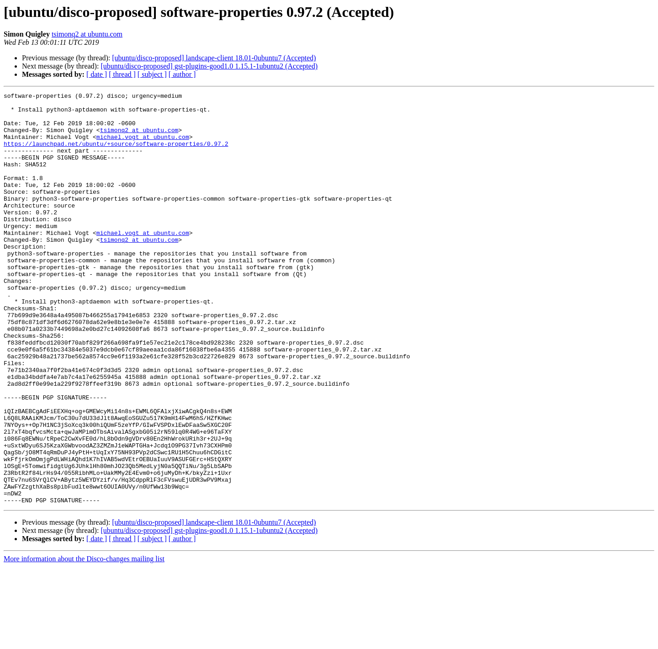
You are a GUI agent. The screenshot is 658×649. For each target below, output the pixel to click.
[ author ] (182, 74)
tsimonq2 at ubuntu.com (87, 34)
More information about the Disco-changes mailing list (84, 641)
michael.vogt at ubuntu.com (142, 146)
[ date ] (96, 74)
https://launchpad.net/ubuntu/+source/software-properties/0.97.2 (116, 154)
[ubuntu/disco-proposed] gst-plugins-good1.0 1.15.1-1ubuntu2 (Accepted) (209, 66)
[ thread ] (122, 74)
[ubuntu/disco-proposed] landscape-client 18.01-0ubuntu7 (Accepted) (214, 58)
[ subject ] (152, 74)
